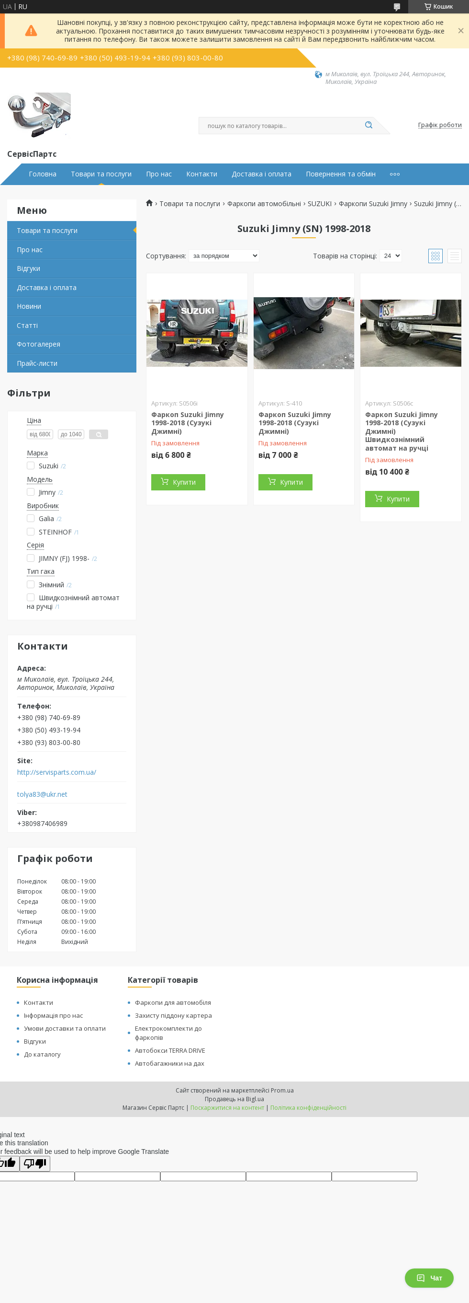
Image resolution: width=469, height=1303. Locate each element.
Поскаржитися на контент (227, 1108)
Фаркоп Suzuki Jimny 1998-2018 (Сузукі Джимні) (187, 423)
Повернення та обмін (341, 174)
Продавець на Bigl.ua (234, 1099)
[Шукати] (368, 125)
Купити (184, 482)
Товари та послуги (101, 174)
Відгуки (28, 268)
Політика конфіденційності (308, 1108)
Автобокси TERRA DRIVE (170, 1050)
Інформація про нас (53, 1015)
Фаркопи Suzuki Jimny (373, 203)
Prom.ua (282, 1090)
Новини (29, 306)
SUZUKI (320, 203)
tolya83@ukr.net (42, 794)
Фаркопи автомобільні (264, 203)
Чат (429, 1278)
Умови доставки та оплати (65, 1028)
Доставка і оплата (261, 174)
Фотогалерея (38, 344)
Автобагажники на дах (169, 1063)
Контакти (201, 174)
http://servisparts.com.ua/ (56, 772)
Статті (27, 325)
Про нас (159, 174)
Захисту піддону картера (173, 1015)
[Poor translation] (35, 1164)
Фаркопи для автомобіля (173, 1002)
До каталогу (42, 1054)
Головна (42, 174)
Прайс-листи (37, 363)
